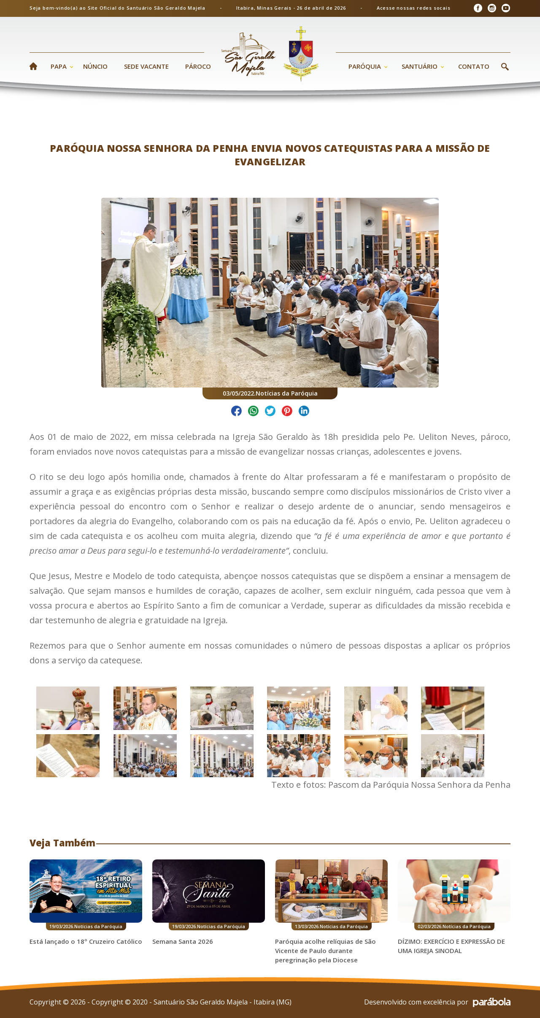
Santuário (419, 66)
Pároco (198, 66)
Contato (473, 66)
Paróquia (364, 66)
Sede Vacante (146, 66)
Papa (59, 66)
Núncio (95, 66)
